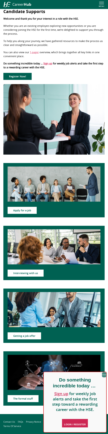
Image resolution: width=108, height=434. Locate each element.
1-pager (34, 52)
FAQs (20, 421)
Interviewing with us (25, 273)
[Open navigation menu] (101, 4)
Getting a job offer (24, 336)
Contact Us (9, 421)
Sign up (47, 63)
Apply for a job (22, 210)
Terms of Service (12, 426)
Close (104, 375)
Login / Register (75, 424)
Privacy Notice (33, 421)
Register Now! (17, 76)
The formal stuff (23, 398)
